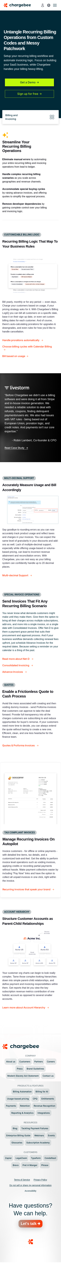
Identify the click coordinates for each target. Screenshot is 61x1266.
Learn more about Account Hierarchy (24, 1007)
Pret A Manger (30, 1165)
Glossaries (16, 1142)
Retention (25, 1105)
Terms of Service (22, 1179)
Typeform (36, 1158)
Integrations (44, 1113)
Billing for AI (42, 1091)
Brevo (16, 1165)
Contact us (48, 1075)
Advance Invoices (13, 671)
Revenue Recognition (44, 1105)
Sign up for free (27, 93)
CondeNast (50, 1158)
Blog (15, 1128)
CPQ (35, 1098)
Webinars (39, 1135)
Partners (38, 1061)
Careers (51, 1061)
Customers (24, 1061)
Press (20, 1068)
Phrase (44, 1165)
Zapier (8, 1158)
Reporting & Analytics (22, 1113)
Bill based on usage (13, 356)
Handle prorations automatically (21, 340)
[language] (49, 5)
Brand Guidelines (35, 1068)
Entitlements (47, 1098)
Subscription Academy (38, 1142)
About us (10, 1061)
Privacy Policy (40, 1179)
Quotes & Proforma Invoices (18, 745)
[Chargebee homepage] (19, 5)
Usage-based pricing (18, 1098)
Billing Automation (22, 1091)
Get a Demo (28, 82)
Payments (11, 1105)
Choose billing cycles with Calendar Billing (27, 346)
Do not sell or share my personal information (31, 1185)
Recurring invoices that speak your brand (26, 889)
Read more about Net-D (16, 658)
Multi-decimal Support (15, 575)
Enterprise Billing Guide (18, 1135)
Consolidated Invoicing (16, 665)
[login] (43, 5)
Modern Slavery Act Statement (23, 1075)
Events (51, 1135)
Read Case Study (15, 447)
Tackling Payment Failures (34, 1128)
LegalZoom (21, 1158)
